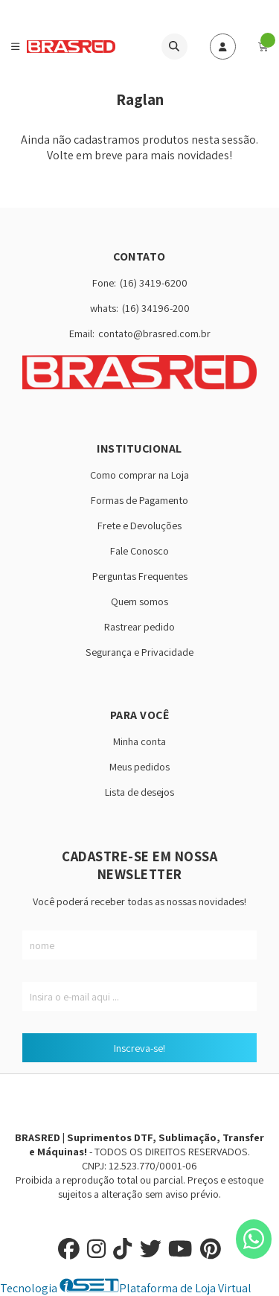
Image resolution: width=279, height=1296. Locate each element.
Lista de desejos (139, 792)
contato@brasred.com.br (154, 333)
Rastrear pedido (139, 626)
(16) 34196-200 (156, 308)
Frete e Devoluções (139, 525)
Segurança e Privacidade (139, 652)
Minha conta (139, 741)
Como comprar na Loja (139, 474)
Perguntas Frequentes (139, 576)
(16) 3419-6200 (153, 282)
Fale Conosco (139, 550)
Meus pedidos (139, 766)
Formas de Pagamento (139, 500)
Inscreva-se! (139, 1048)
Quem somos (139, 601)
